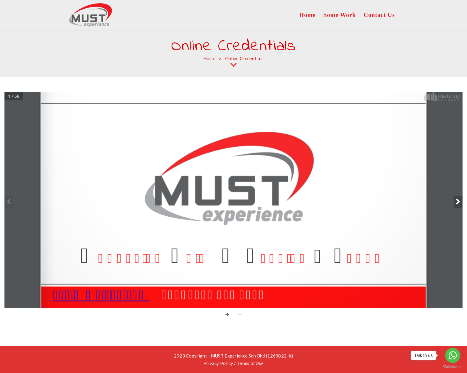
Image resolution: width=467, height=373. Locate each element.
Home (209, 58)
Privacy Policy (218, 363)
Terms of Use (250, 363)
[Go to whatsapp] (452, 355)
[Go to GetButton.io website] (452, 367)
